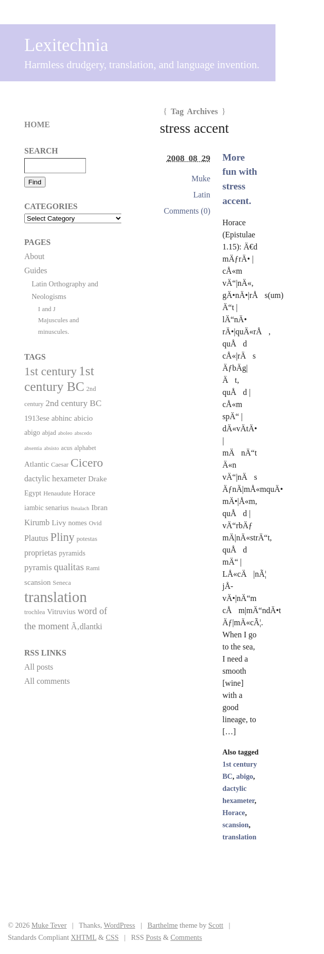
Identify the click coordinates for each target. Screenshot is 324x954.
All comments (47, 681)
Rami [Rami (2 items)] (93, 568)
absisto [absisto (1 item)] (51, 448)
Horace (233, 813)
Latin (201, 194)
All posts (38, 667)
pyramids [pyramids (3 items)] (72, 553)
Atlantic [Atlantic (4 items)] (36, 464)
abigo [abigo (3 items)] (32, 432)
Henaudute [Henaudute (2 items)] (57, 493)
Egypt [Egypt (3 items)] (32, 493)
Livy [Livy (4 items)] (59, 522)
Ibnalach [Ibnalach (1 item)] (80, 508)
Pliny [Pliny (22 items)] (63, 537)
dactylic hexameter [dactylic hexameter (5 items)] (55, 478)
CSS (112, 937)
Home (37, 124)
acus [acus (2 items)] (67, 447)
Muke (201, 178)
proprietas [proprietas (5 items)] (40, 552)
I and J (47, 309)
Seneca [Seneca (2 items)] (62, 582)
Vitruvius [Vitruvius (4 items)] (61, 611)
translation (239, 837)
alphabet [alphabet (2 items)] (85, 447)
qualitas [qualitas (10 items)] (68, 567)
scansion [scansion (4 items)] (37, 582)
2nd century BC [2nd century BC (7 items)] (73, 403)
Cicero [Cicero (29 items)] (87, 462)
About (34, 256)
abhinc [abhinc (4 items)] (62, 418)
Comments (186, 937)
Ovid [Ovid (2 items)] (95, 523)
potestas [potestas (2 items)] (86, 538)
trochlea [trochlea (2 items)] (34, 612)
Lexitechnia (66, 45)
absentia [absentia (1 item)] (33, 448)
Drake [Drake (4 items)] (97, 478)
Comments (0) (187, 211)
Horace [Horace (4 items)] (84, 492)
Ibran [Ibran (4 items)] (99, 507)
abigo (244, 776)
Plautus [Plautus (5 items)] (36, 538)
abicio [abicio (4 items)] (83, 418)
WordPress (119, 925)
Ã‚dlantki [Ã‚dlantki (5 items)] (86, 626)
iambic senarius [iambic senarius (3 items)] (46, 508)
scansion (235, 825)
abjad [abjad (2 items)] (49, 432)
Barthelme (163, 925)
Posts (153, 937)
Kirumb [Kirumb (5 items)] (37, 522)
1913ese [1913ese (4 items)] (37, 418)
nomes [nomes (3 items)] (77, 523)
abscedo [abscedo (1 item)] (82, 433)
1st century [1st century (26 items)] (50, 371)
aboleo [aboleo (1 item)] (65, 433)
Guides (35, 270)
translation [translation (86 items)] (55, 597)
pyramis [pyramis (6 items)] (38, 567)
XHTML (84, 937)
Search (41, 150)
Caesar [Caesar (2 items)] (60, 464)
